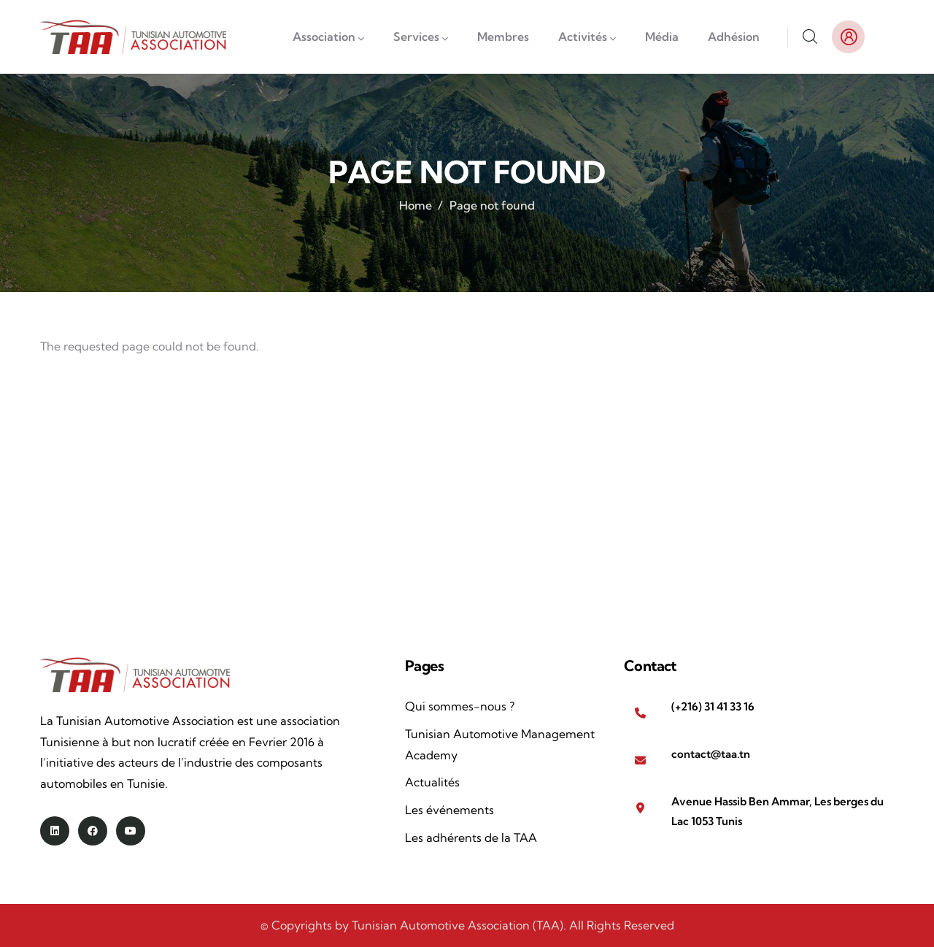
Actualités (432, 782)
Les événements (449, 809)
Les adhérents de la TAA (471, 837)
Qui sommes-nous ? (459, 706)
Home (415, 205)
